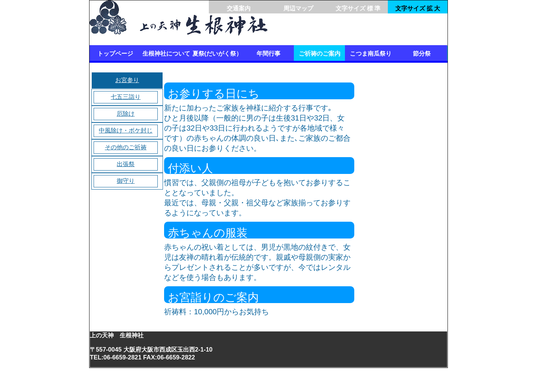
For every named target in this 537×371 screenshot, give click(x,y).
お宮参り (127, 80)
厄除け (126, 113)
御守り (126, 181)
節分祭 (422, 53)
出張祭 (126, 164)
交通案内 (239, 8)
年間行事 (268, 53)
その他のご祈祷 (126, 147)
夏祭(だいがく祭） (217, 53)
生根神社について (166, 53)
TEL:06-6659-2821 (115, 357)
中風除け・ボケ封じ (126, 130)
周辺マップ (298, 8)
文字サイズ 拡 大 (417, 8)
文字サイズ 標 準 (358, 8)
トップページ (115, 53)
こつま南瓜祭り (371, 53)
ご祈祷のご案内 (319, 53)
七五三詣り (126, 97)
